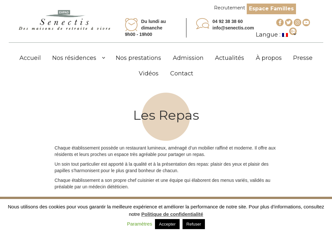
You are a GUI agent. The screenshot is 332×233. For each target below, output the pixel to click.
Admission (188, 57)
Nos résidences (74, 57)
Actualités (229, 57)
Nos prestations (138, 57)
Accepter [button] (167, 224)
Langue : (272, 34)
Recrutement (229, 8)
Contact (181, 73)
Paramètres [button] (139, 224)
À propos (269, 57)
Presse (303, 57)
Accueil (30, 57)
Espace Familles (271, 9)
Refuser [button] (193, 224)
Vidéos (149, 73)
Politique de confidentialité (172, 214)
